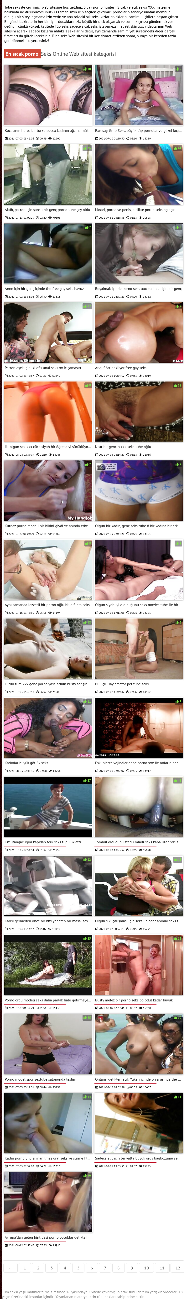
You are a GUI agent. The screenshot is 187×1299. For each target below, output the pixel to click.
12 (178, 1268)
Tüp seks (62, 26)
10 (146, 1268)
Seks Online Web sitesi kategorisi (78, 53)
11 (162, 1268)
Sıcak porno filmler (99, 7)
